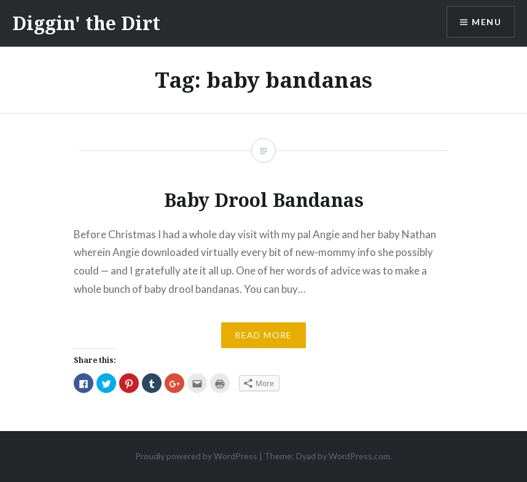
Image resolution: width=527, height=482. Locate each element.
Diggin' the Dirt (86, 23)
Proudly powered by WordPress (196, 456)
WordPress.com (359, 456)
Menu (486, 22)
